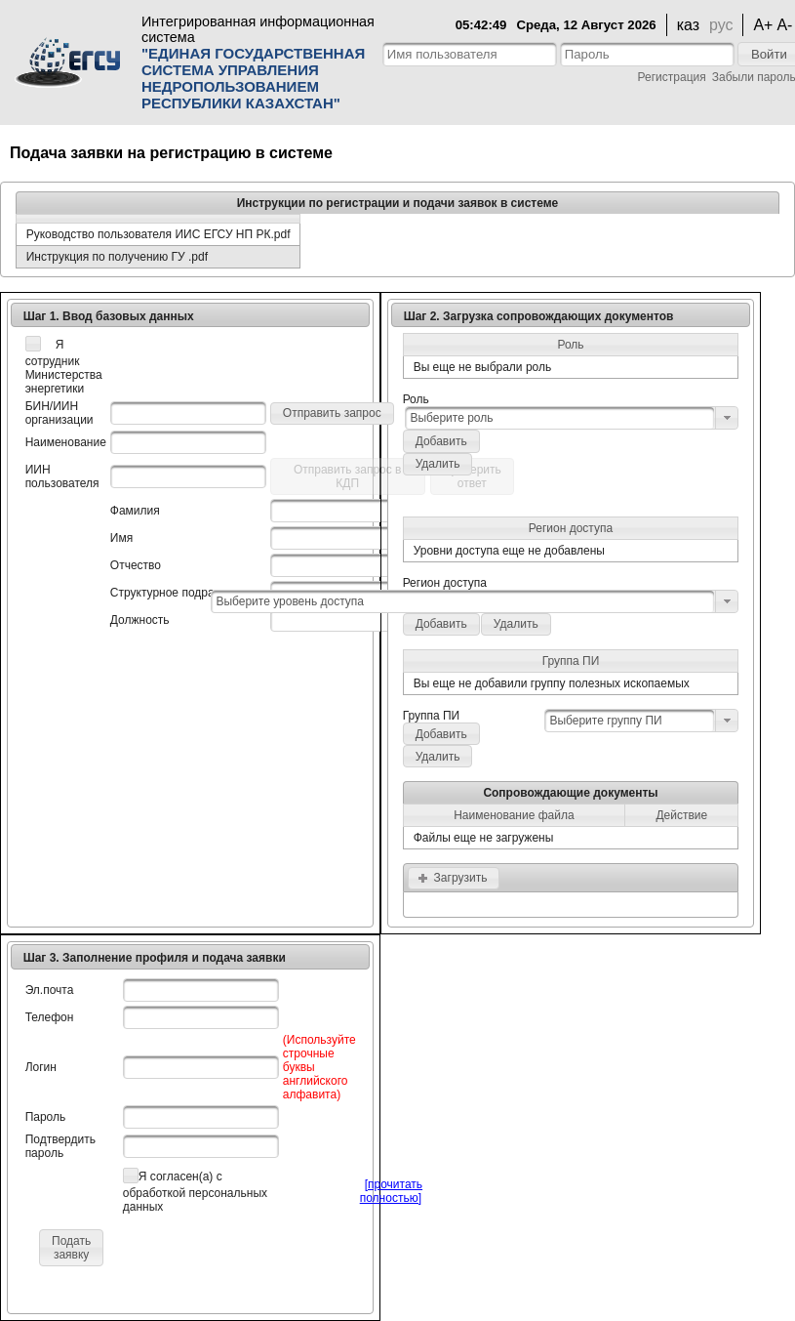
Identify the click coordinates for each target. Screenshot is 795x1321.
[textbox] (469, 54)
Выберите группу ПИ (605, 720)
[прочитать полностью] (391, 1191)
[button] (332, 413)
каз (688, 25)
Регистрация (672, 77)
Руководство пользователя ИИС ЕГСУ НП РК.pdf (158, 234)
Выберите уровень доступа (290, 601)
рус (721, 25)
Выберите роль (451, 418)
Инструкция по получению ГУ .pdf (117, 257)
